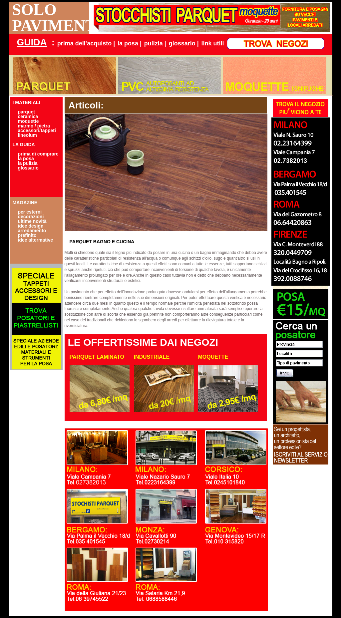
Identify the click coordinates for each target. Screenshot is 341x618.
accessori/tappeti (37, 130)
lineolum (27, 135)
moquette (28, 121)
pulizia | (155, 43)
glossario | (184, 43)
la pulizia (28, 163)
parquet (26, 111)
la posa (26, 158)
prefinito (27, 235)
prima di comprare (38, 154)
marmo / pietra (34, 125)
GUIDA (32, 42)
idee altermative (35, 240)
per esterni (30, 212)
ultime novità (32, 221)
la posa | (130, 43)
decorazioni (31, 216)
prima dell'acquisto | (86, 43)
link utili (212, 43)
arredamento (32, 230)
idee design (31, 226)
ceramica (28, 116)
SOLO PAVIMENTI (50, 18)
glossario (28, 168)
